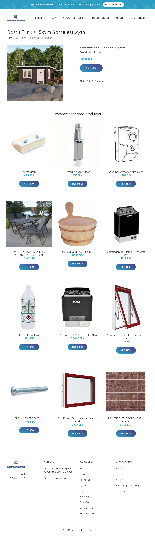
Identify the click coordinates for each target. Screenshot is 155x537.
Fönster (84, 475)
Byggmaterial (100, 18)
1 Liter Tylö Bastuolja (29, 336)
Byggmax (120, 49)
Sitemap (120, 492)
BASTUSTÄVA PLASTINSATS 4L (77, 253)
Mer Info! (91, 69)
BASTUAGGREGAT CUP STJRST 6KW (77, 336)
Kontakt (120, 475)
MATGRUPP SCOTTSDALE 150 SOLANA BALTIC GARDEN (29, 255)
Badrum (84, 470)
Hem (9, 39)
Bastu (96, 49)
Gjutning (84, 486)
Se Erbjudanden (113, 4)
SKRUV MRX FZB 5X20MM (29, 419)
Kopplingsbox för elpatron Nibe (125, 173)
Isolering (40, 18)
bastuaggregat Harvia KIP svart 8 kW (126, 255)
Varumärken (137, 18)
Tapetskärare (28, 173)
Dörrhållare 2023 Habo (77, 173)
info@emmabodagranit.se (57, 480)
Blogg (119, 18)
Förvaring (85, 481)
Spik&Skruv (86, 503)
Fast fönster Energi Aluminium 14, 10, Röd (77, 421)
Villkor (119, 481)
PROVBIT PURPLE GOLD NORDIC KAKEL (126, 421)
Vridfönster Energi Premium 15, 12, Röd (126, 338)
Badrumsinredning (74, 18)
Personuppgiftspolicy (127, 486)
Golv (54, 18)
